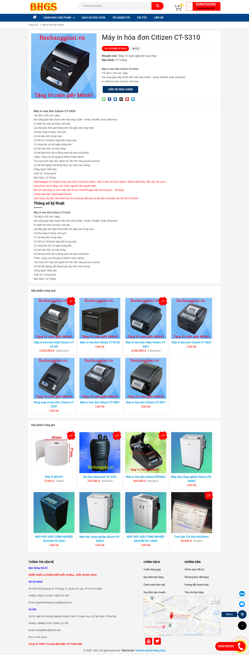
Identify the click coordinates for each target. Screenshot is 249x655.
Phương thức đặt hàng (197, 577)
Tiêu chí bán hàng (194, 592)
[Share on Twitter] (116, 99)
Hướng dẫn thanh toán (197, 584)
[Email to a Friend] (122, 99)
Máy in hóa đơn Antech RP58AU (145, 476)
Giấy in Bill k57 (54, 476)
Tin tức (142, 17)
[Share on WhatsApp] (104, 99)
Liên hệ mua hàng (120, 89)
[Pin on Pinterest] (128, 99)
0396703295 (206, 4)
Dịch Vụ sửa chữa (93, 17)
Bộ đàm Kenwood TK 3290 (100, 476)
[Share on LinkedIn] (133, 99)
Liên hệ (158, 17)
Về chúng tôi (121, 17)
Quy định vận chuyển (155, 592)
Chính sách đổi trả (194, 569)
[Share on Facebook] (110, 99)
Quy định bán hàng (154, 577)
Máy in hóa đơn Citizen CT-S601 (191, 342)
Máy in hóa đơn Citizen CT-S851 (146, 402)
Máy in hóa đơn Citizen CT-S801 (100, 402)
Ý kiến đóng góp (152, 569)
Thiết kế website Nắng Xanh (150, 650)
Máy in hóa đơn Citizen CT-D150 (100, 342)
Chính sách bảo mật (154, 584)
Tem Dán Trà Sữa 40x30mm (191, 536)
